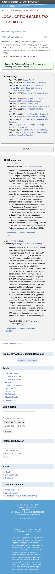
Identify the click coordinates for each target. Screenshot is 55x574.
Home (4, 11)
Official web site (12, 490)
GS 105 (9, 235)
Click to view (20, 32)
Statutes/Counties (12, 397)
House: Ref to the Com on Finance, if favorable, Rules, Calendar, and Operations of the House (26, 88)
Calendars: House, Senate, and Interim (21, 496)
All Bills (8, 382)
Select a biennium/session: (13, 418)
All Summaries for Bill (14, 344)
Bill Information (11, 493)
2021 (46, 37)
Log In (22, 518)
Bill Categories (10, 394)
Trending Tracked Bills (13, 385)
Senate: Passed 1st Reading (36, 130)
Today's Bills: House (13, 376)
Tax (18, 233)
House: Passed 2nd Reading (36, 114)
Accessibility (30, 518)
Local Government (27, 233)
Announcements (11, 400)
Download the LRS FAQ (27, 360)
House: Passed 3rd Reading (35, 117)
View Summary (36, 166)
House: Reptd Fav (30, 104)
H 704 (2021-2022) (16, 164)
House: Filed (28, 80)
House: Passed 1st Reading (35, 83)
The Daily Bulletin (12, 373)
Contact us (9, 478)
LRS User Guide (11, 475)
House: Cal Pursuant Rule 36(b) (35, 106)
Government (11, 233)
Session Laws (10, 391)
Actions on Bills (11, 388)
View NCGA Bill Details (12, 37)
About (7, 472)
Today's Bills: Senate (13, 379)
